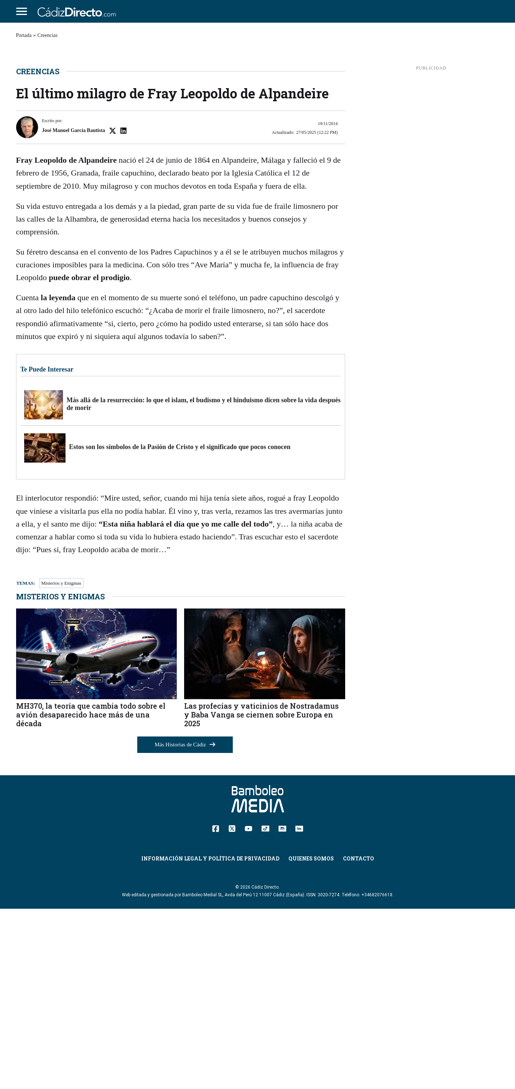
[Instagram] (282, 1008)
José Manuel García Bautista (73, 310)
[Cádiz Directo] (78, 11)
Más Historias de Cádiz (185, 925)
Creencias (47, 35)
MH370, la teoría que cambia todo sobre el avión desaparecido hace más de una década (90, 894)
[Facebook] (215, 1008)
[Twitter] (231, 1008)
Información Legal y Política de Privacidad (210, 1038)
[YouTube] (248, 1008)
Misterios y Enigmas (61, 763)
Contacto (358, 1038)
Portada (24, 35)
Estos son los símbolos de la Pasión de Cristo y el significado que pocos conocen (180, 627)
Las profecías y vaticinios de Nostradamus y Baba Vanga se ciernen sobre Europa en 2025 (261, 894)
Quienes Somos (311, 1038)
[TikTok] (265, 1008)
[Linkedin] (299, 1008)
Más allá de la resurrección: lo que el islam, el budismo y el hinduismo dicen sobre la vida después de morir (204, 584)
